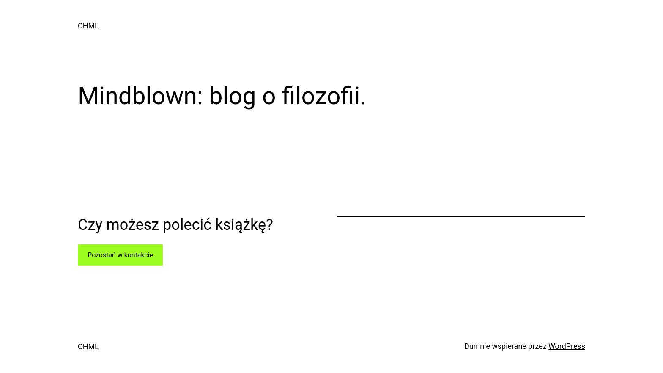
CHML (88, 25)
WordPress (566, 346)
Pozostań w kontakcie (120, 255)
